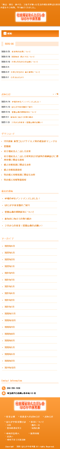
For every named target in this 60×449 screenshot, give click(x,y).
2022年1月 (10, 266)
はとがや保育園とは (16, 422)
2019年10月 (10, 368)
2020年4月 (10, 354)
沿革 (9, 425)
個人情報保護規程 (13, 170)
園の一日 (36, 425)
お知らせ (48, 417)
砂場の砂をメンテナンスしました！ (22, 198)
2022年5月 (10, 253)
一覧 (57, 94)
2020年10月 (10, 320)
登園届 (7, 146)
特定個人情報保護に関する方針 (19, 175)
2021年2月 (10, 300)
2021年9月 (10, 273)
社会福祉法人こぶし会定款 (17, 151)
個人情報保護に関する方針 (17, 165)
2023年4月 (10, 246)
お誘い (10, 437)
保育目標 (10, 417)
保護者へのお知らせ (30, 417)
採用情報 (34, 433)
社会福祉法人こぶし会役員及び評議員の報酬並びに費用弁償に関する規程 (31, 158)
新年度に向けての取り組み (18, 219)
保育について (37, 422)
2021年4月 (10, 293)
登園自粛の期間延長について (19, 212)
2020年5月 (10, 347)
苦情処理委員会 (14, 428)
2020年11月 (10, 313)
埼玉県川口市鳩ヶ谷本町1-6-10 (21, 393)
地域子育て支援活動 (16, 440)
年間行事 (36, 428)
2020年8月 (10, 334)
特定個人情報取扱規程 (15, 180)
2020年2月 (10, 361)
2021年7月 (10, 280)
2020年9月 (10, 327)
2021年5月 (10, 286)
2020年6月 (10, 340)
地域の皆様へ (13, 433)
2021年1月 (9, 307)
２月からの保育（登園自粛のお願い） (24, 225)
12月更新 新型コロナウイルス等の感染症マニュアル (30, 141)
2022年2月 (10, 259)
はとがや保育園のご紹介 (17, 205)
